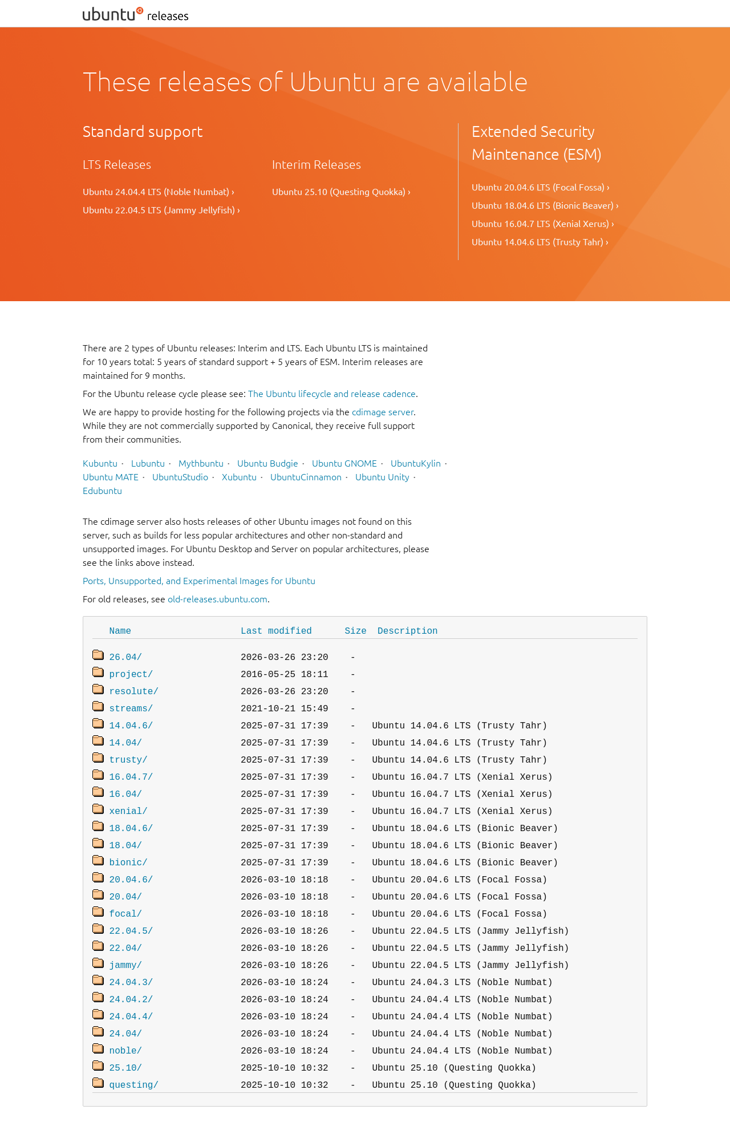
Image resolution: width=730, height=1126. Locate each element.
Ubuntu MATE (111, 477)
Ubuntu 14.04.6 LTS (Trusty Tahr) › (540, 242)
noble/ (126, 1022)
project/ (131, 671)
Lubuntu (148, 463)
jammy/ (126, 943)
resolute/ (134, 687)
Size (355, 630)
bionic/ (129, 847)
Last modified (276, 630)
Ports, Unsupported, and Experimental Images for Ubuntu (199, 581)
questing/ (134, 1054)
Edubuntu (102, 490)
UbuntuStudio (180, 477)
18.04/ (126, 831)
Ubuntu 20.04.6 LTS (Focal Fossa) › (541, 187)
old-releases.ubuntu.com (217, 599)
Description (408, 630)
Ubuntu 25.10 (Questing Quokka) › (341, 192)
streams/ (131, 703)
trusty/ (129, 751)
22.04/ (126, 927)
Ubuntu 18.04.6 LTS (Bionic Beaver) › (545, 205)
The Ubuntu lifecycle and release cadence (332, 393)
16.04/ (126, 783)
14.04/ (126, 735)
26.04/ (126, 655)
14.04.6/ (131, 719)
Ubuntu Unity (382, 477)
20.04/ (126, 879)
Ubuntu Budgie (267, 463)
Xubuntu (239, 477)
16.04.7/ (131, 767)
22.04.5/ (131, 911)
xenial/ (129, 799)
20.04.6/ (131, 863)
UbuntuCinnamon (306, 477)
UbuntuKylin (416, 463)
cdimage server (382, 412)
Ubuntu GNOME (344, 463)
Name (120, 630)
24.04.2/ (131, 975)
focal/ (126, 895)
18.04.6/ (131, 815)
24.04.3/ (131, 959)
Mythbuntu (201, 463)
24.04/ (126, 1007)
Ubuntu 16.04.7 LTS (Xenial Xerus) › (543, 223)
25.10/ (126, 1038)
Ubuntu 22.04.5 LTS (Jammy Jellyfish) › (161, 210)
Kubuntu (100, 463)
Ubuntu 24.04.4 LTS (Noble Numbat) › (158, 192)
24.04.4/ (131, 991)
